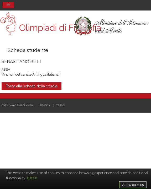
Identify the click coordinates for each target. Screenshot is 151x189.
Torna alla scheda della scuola (31, 86)
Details (32, 178)
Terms (60, 105)
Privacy (45, 105)
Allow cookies (133, 184)
